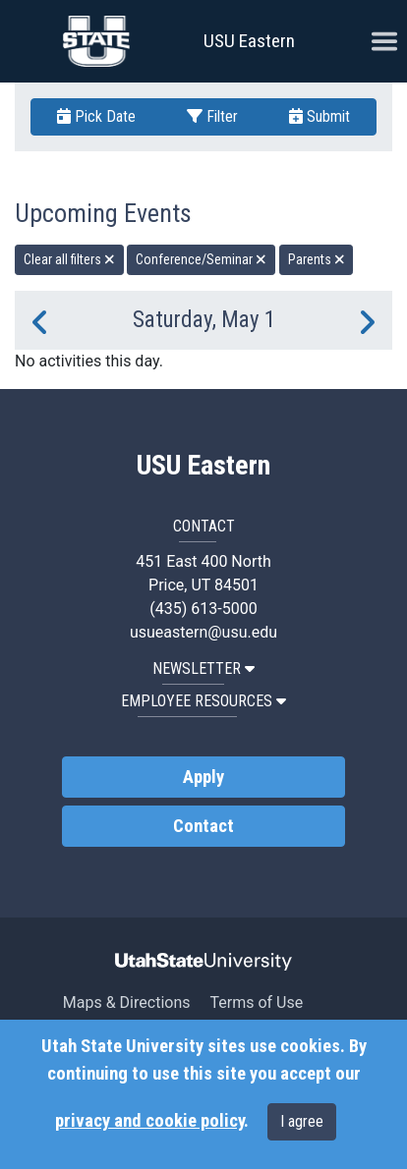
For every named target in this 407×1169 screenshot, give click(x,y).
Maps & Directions (127, 1002)
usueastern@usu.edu (203, 632)
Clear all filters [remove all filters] (69, 259)
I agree (301, 1121)
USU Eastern (249, 40)
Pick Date (96, 116)
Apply (203, 777)
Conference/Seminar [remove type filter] (201, 259)
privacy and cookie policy (149, 1121)
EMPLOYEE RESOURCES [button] (203, 701)
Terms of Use (256, 1002)
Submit (319, 116)
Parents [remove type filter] (316, 259)
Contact (203, 826)
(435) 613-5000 (203, 608)
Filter (212, 116)
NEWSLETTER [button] (203, 668)
